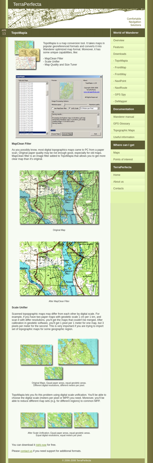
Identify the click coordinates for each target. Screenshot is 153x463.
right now (41, 444)
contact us (26, 451)
